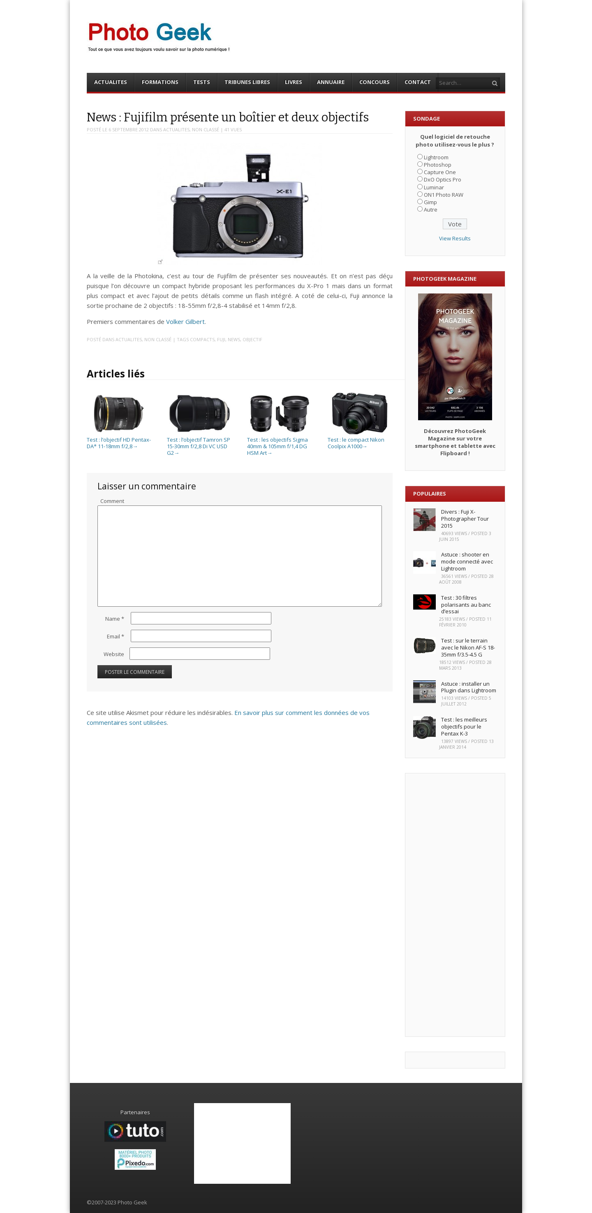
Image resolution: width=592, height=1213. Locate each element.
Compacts (202, 339)
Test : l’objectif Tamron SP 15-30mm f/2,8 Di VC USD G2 (199, 443)
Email (115, 636)
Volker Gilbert (185, 321)
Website (114, 654)
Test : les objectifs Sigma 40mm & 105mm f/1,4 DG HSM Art (279, 443)
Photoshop (437, 164)
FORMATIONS (160, 82)
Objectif (252, 339)
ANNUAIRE (331, 82)
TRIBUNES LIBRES (247, 82)
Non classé (205, 129)
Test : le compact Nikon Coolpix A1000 (360, 440)
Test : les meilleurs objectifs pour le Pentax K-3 (464, 726)
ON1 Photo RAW (443, 194)
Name (114, 618)
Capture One (440, 172)
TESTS (201, 82)
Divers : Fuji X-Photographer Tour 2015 (465, 518)
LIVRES (293, 82)
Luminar (434, 187)
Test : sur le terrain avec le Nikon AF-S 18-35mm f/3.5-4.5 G (468, 647)
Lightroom (436, 157)
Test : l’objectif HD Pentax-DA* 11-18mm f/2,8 (119, 440)
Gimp (430, 202)
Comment (112, 501)
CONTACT (418, 82)
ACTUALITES (110, 82)
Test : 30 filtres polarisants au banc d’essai (466, 604)
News (234, 339)
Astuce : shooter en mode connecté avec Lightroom (467, 561)
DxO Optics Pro (442, 179)
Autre (430, 209)
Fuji (221, 339)
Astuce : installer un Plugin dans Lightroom (468, 687)
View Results (455, 238)
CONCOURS (374, 82)
